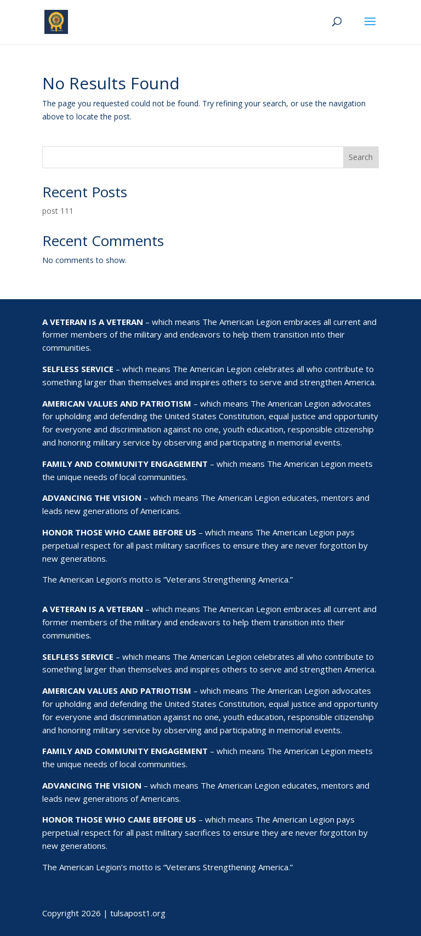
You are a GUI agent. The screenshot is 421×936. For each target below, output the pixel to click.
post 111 (57, 211)
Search (361, 157)
